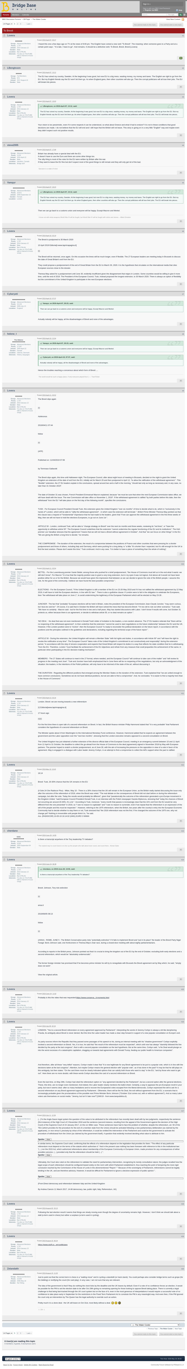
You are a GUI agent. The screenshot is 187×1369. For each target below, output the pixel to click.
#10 (182, 564)
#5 (183, 183)
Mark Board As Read (46, 1365)
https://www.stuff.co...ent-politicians (52, 1245)
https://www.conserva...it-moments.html (92, 997)
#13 (182, 831)
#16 (182, 1022)
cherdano (12, 831)
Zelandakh (13, 1268)
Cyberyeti (12, 294)
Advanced (184, 14)
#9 (183, 391)
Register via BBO (151, 10)
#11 (182, 693)
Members (15, 15)
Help (179, 10)
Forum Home (18, 1365)
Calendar (25, 15)
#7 (183, 294)
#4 (183, 145)
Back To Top (7, 1365)
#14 (182, 860)
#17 (182, 1111)
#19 (182, 1236)
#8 (183, 334)
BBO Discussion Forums (11, 19)
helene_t (12, 334)
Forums (6, 15)
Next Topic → (179, 1329)
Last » (29, 24)
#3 (183, 97)
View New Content (173, 19)
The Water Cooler (39, 19)
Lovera (11, 35)
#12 (182, 765)
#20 (182, 1269)
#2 (183, 68)
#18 (182, 1204)
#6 (183, 231)
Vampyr (11, 182)
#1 (183, 36)
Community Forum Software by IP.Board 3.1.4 (167, 1365)
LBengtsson (14, 68)
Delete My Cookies (30, 1365)
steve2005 (12, 145)
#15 (182, 989)
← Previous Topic (152, 1329)
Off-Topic (26, 19)
